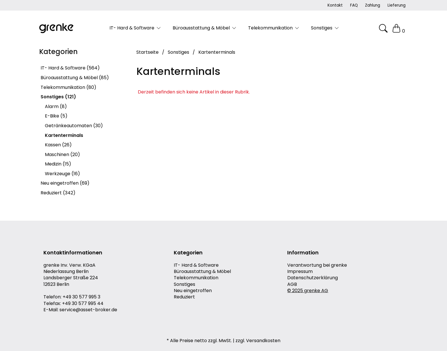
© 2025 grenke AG (307, 291)
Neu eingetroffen (193, 291)
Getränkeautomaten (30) (74, 125)
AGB (292, 284)
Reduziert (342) (58, 193)
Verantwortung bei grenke (317, 265)
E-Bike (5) (56, 116)
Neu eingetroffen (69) (65, 183)
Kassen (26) (58, 144)
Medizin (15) (58, 164)
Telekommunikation (196, 278)
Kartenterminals (64, 135)
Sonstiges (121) (58, 96)
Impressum (300, 271)
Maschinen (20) (62, 154)
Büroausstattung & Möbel (202, 271)
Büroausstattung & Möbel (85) (75, 77)
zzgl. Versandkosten (258, 341)
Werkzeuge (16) (62, 173)
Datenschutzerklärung (312, 278)
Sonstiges (184, 284)
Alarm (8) (56, 106)
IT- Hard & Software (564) (70, 68)
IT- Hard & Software (196, 265)
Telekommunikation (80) (68, 87)
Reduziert (184, 297)
